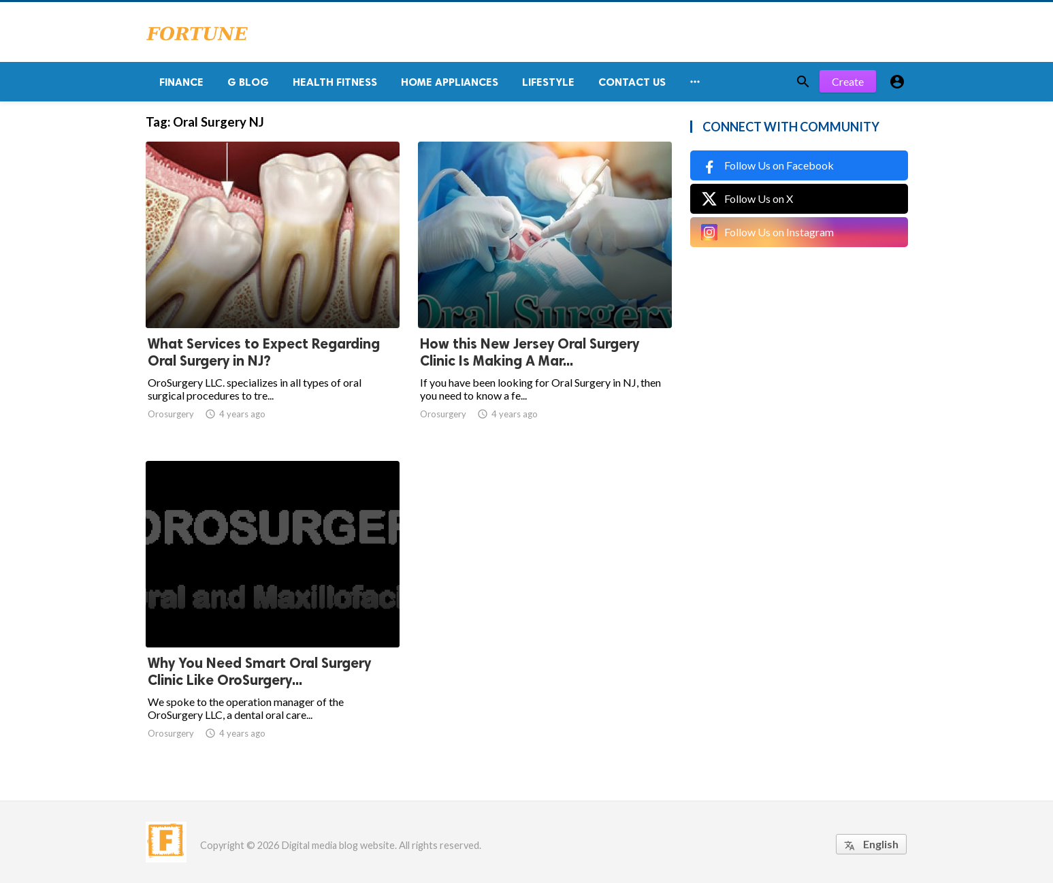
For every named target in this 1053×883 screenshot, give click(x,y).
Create (848, 81)
